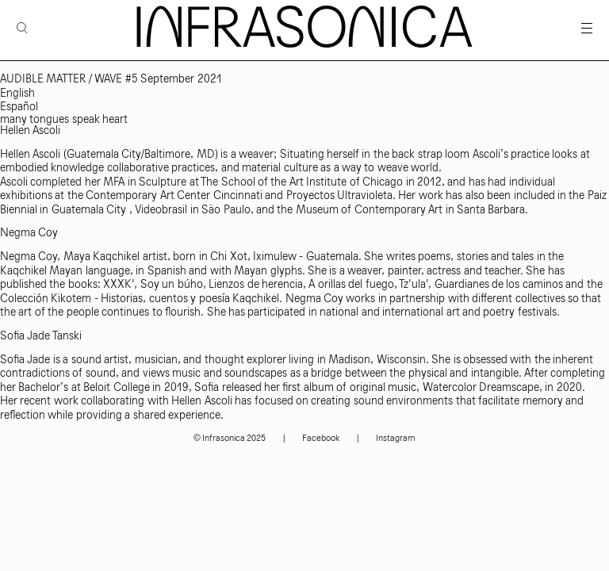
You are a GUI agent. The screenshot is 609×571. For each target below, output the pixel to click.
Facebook (320, 438)
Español (19, 106)
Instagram (396, 438)
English (17, 93)
